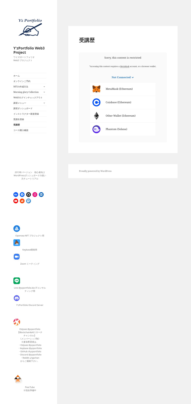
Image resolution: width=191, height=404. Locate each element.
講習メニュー (19, 102)
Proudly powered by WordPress (95, 171)
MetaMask (124, 66)
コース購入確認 (20, 130)
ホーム (16, 75)
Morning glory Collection (26, 92)
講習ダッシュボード (22, 108)
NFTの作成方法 (20, 86)
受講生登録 (18, 119)
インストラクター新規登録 (26, 113)
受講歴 (16, 124)
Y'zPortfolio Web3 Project (29, 50)
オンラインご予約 (21, 81)
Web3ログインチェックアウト (28, 97)
